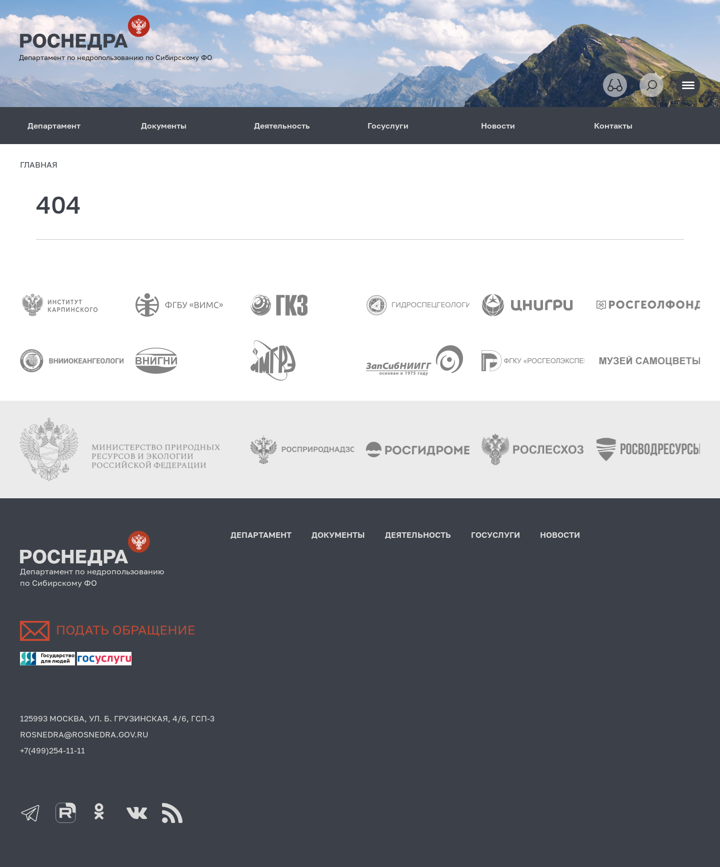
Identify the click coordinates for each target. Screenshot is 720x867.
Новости (498, 126)
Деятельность (282, 126)
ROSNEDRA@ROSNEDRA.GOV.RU (84, 734)
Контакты (613, 126)
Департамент (54, 126)
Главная (39, 165)
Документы (163, 126)
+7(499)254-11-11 (52, 750)
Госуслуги (388, 126)
